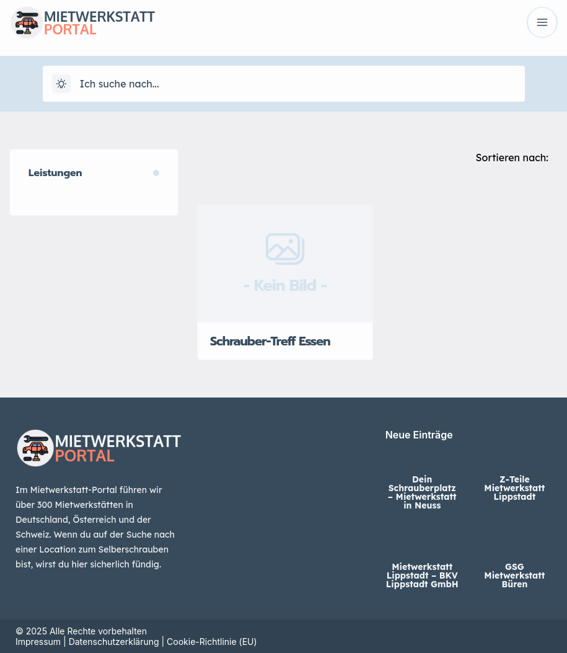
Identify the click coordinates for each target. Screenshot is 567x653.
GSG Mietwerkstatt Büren (514, 575)
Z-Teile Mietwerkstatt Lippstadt (514, 488)
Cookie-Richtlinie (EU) (212, 641)
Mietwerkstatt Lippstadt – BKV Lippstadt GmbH (422, 575)
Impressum (38, 641)
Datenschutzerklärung (114, 641)
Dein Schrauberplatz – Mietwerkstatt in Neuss (422, 492)
